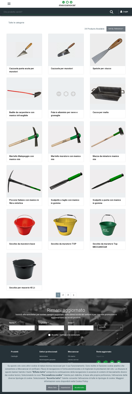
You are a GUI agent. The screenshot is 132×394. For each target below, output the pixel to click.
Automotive (43, 356)
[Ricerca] (55, 12)
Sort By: (115, 29)
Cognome (43, 323)
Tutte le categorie (16, 22)
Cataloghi (14, 356)
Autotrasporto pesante (47, 360)
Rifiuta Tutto (52, 387)
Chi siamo (71, 356)
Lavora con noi (73, 360)
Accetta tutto (79, 387)
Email (71, 323)
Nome (12, 323)
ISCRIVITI (102, 327)
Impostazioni (65, 387)
